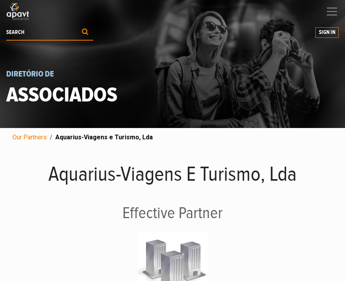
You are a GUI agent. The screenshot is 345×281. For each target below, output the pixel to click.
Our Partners (29, 137)
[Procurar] (85, 33)
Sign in (327, 32)
